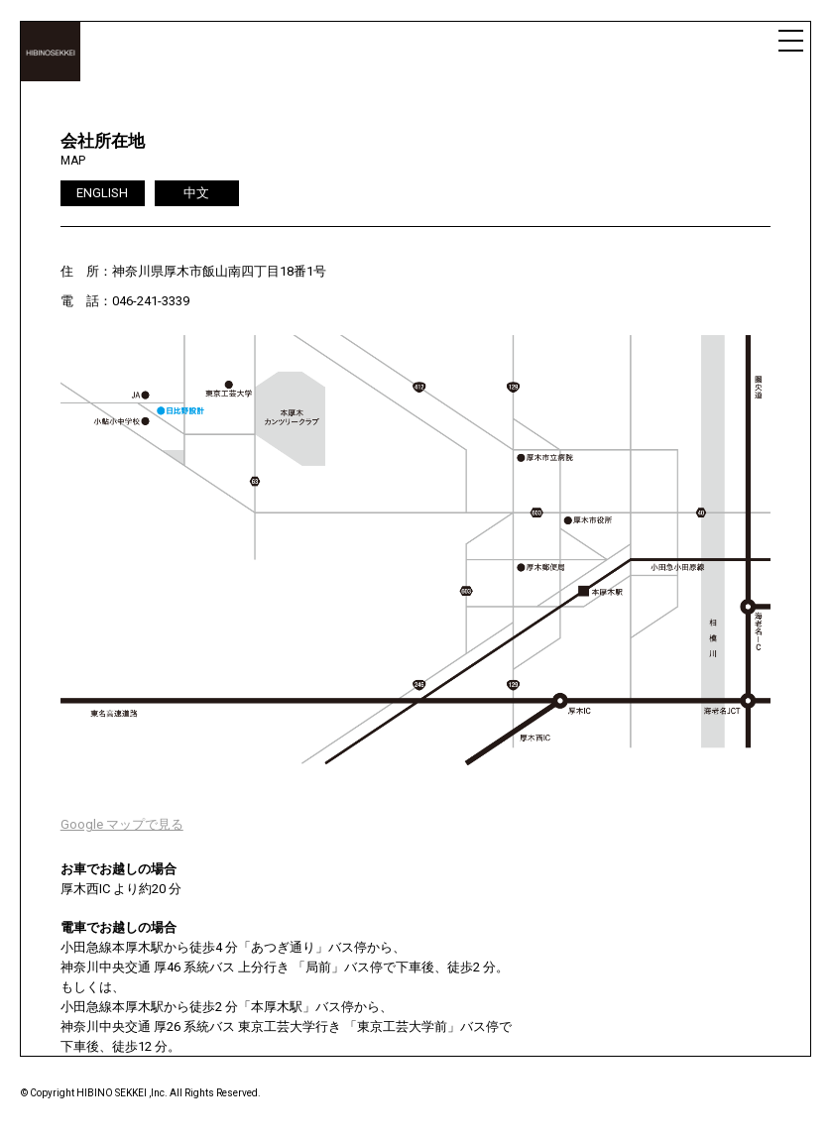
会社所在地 (102, 141)
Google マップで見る (121, 824)
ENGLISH (102, 192)
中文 (196, 192)
